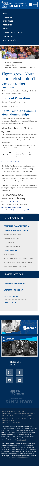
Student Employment (12, 235)
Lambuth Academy (13, 290)
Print (3, 411)
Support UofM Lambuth (13, 33)
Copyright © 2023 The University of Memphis (19, 414)
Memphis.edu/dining (12, 202)
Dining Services (10, 251)
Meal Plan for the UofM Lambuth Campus (20, 67)
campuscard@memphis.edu (11, 207)
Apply (5, 13)
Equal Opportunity (21, 440)
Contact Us (8, 37)
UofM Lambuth (17, 63)
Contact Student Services (15, 266)
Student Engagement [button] (15, 226)
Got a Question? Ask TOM (15, 411)
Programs (7, 17)
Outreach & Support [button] (15, 231)
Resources (7, 25)
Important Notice (9, 416)
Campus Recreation (12, 239)
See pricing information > (10, 162)
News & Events (11, 296)
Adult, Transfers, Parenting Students (19, 258)
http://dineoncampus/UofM (19, 210)
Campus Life (8, 21)
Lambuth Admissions (15, 284)
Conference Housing (12, 247)
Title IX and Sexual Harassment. (21, 457)
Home (7, 63)
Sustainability (10, 254)
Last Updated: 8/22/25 (24, 416)
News (5, 29)
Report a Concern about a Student (18, 262)
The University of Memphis (10, 418)
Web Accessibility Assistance (13, 423)
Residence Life (9, 243)
